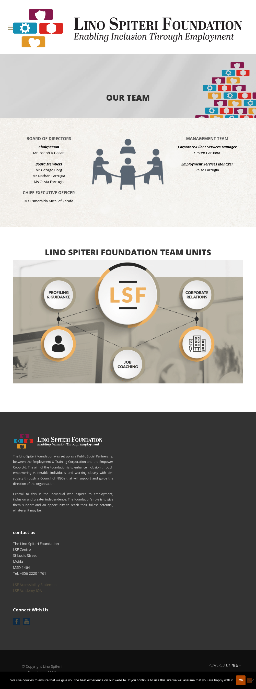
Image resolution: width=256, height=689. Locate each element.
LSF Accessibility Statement (35, 584)
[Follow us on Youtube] (26, 621)
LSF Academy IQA (27, 590)
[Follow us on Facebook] (16, 621)
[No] (249, 680)
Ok (241, 680)
